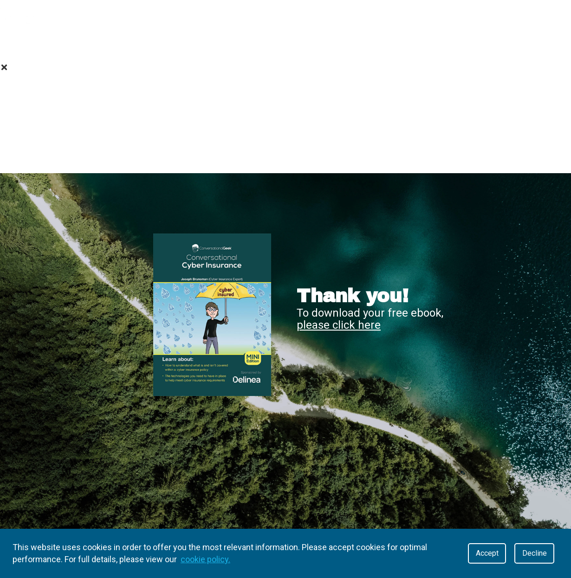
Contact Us (285, 158)
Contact (372, 44)
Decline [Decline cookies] (534, 553)
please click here (339, 324)
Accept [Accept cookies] (487, 553)
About (47, 44)
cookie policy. (205, 559)
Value (102, 44)
